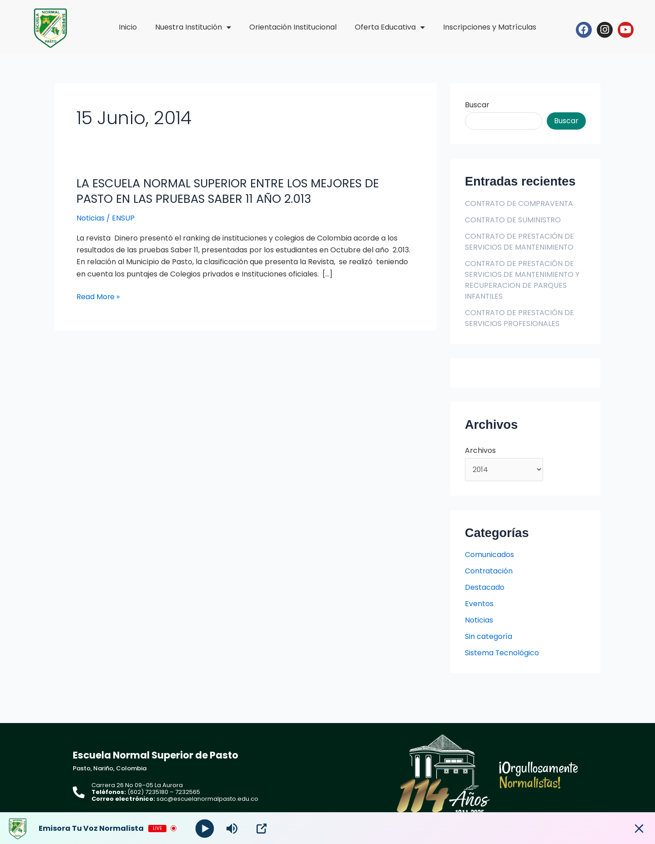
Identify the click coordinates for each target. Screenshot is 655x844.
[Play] (205, 828)
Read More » (98, 297)
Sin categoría (489, 637)
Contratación (489, 571)
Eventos (479, 604)
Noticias (90, 218)
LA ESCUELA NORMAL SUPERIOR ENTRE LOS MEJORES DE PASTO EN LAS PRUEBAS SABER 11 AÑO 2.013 (231, 191)
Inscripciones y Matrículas (489, 27)
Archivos (480, 450)
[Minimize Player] (639, 828)
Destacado (484, 588)
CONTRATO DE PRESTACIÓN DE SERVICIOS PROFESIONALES (520, 318)
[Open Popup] (261, 828)
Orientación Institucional (293, 27)
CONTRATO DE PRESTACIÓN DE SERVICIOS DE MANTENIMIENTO (520, 241)
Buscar (477, 105)
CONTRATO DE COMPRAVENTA (519, 203)
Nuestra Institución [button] (193, 27)
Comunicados (489, 555)
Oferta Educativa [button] (390, 27)
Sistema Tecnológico (502, 653)
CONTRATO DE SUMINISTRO (513, 220)
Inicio (128, 27)
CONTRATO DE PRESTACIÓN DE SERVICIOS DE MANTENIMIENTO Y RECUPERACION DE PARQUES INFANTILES (522, 279)
